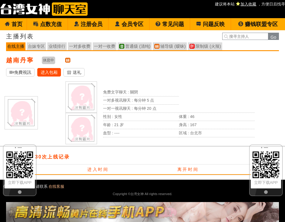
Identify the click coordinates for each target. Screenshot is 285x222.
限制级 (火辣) (208, 46)
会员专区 (129, 24)
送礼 (74, 72)
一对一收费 (104, 46)
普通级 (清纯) (137, 46)
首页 (13, 24)
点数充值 (47, 24)
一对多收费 (79, 46)
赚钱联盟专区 (258, 24)
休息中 (48, 60)
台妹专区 (36, 46)
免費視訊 (20, 72)
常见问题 (169, 24)
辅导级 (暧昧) (173, 46)
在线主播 (15, 46)
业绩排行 (57, 46)
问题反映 (210, 24)
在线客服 (56, 186)
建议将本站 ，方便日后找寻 (250, 4)
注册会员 (88, 24)
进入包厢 (49, 72)
